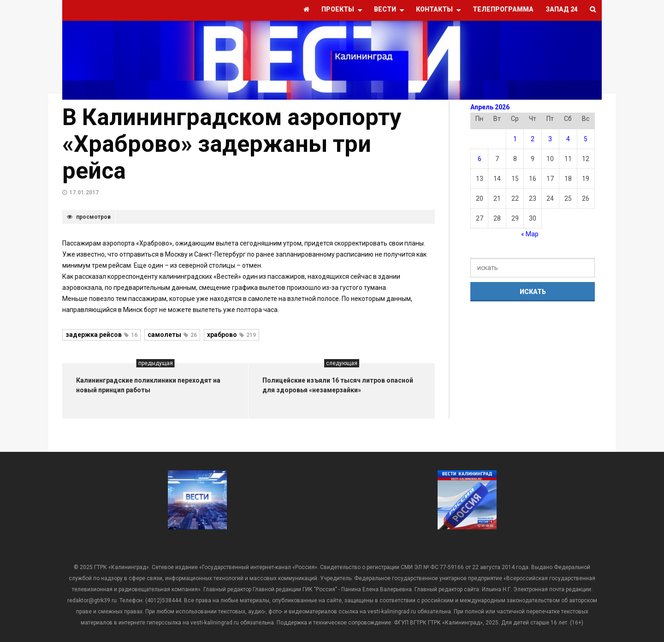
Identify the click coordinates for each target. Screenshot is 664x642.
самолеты (172, 334)
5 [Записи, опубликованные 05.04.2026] (585, 139)
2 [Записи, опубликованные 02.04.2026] (532, 139)
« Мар (530, 234)
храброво (231, 334)
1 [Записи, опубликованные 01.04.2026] (515, 139)
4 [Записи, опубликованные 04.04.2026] (568, 139)
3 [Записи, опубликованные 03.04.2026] (550, 139)
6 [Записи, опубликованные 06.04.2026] (479, 158)
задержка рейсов (101, 334)
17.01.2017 (84, 192)
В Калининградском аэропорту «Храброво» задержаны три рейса (231, 144)
